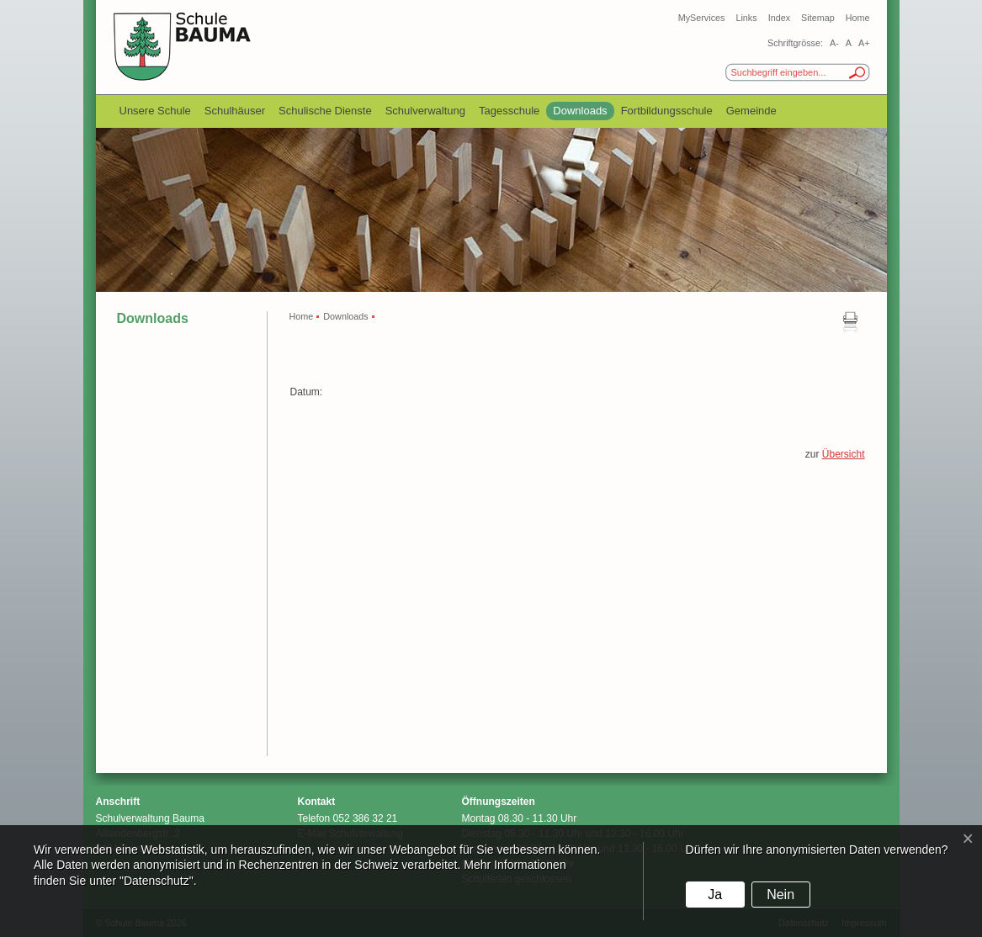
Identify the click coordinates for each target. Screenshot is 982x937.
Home (858, 18)
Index (779, 18)
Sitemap (818, 18)
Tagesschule (509, 110)
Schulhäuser (234, 110)
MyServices (701, 18)
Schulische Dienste (325, 110)
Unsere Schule (155, 110)
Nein (780, 894)
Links (745, 18)
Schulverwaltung (425, 110)
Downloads (580, 110)
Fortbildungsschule (667, 110)
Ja (715, 894)
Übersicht (843, 454)
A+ (864, 43)
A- (834, 43)
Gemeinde (751, 110)
